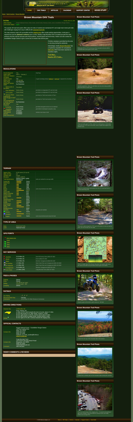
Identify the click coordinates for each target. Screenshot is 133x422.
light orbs (51, 50)
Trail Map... (52, 55)
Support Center (85, 419)
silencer (51, 79)
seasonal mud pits (38, 30)
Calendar (77, 419)
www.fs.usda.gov (21, 336)
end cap (57, 79)
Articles (71, 419)
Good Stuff (93, 419)
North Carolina (10, 14)
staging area (37, 32)
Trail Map (6, 20)
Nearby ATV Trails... (55, 57)
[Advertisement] (39, 142)
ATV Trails (65, 419)
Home (3, 14)
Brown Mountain (20, 14)
